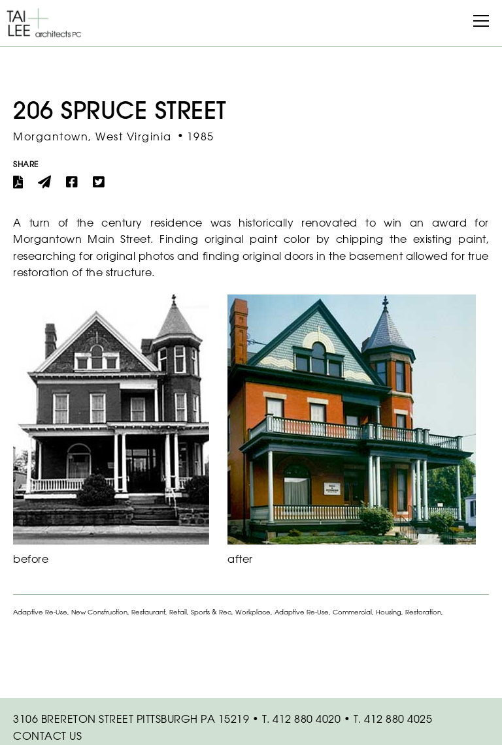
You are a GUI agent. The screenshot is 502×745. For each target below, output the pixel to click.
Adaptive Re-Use (40, 612)
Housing (388, 612)
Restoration (423, 612)
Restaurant (148, 612)
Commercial (352, 612)
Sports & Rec (211, 612)
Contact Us (47, 735)
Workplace (253, 612)
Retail (178, 612)
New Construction (99, 612)
